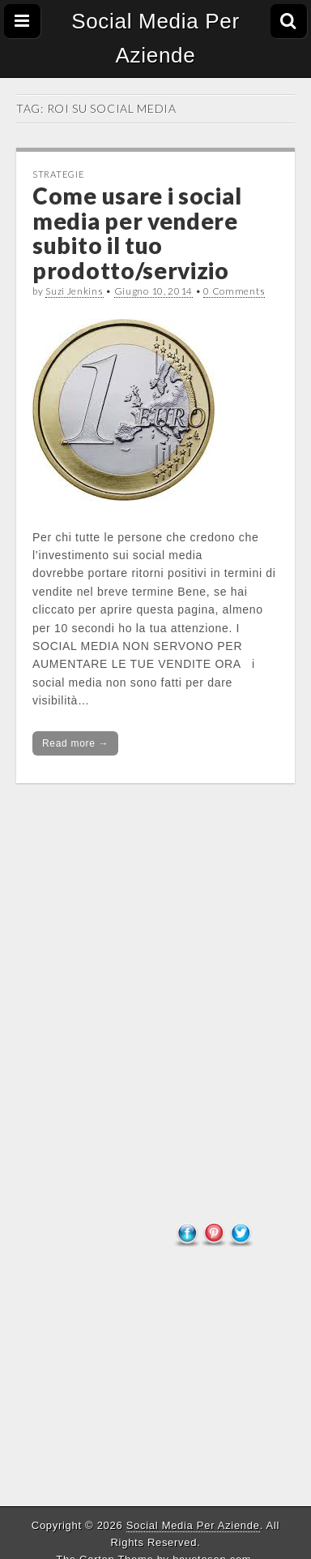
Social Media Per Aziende (155, 38)
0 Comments (234, 291)
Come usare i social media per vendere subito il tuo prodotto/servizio (136, 233)
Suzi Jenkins (74, 291)
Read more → (75, 743)
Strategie (58, 174)
